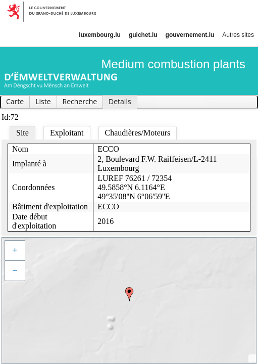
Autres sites (238, 34)
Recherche (80, 101)
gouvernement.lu (190, 34)
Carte (15, 101)
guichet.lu (143, 34)
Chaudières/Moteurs (138, 132)
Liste (42, 101)
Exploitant (67, 132)
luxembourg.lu (100, 34)
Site (22, 132)
